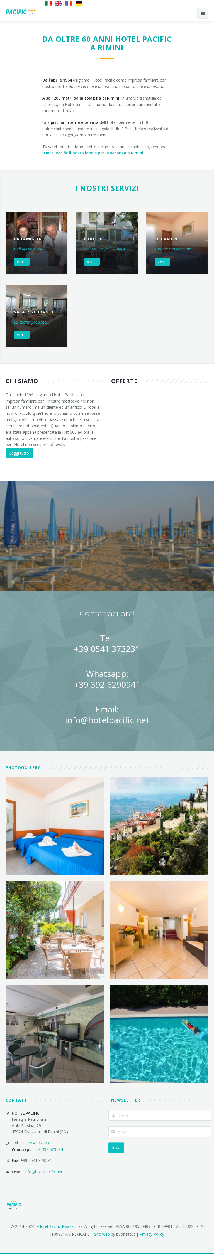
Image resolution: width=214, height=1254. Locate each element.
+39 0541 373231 (107, 649)
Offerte (124, 381)
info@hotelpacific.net (107, 720)
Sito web (102, 1234)
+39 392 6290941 (107, 684)
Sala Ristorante (34, 312)
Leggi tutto (19, 453)
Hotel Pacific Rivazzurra (59, 1226)
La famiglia (28, 238)
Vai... (22, 261)
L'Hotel (93, 238)
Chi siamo (22, 381)
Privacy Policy (152, 1234)
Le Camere (167, 238)
